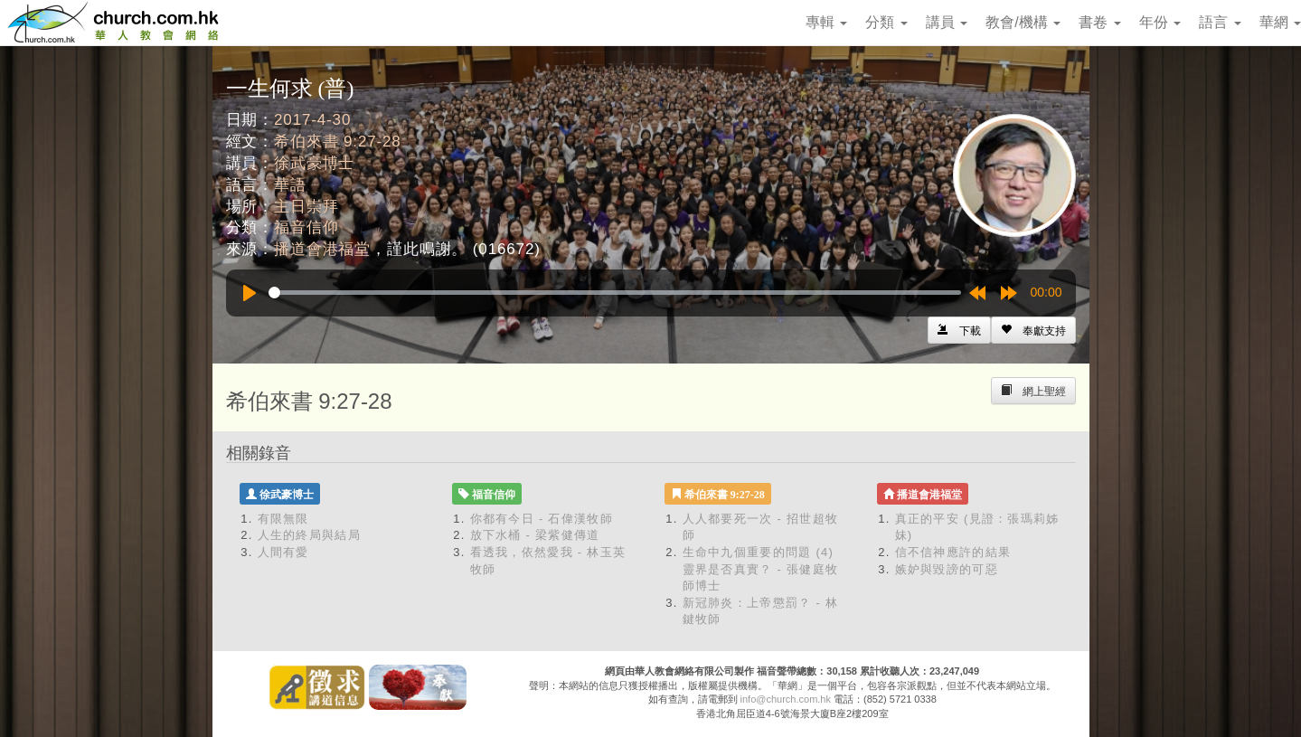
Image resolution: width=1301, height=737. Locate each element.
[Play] (249, 293)
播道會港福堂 (322, 249)
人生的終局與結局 (309, 535)
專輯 (826, 22)
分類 (886, 22)
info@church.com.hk (785, 699)
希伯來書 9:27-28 (337, 141)
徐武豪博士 (314, 163)
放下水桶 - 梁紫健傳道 (535, 535)
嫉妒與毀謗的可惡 (946, 569)
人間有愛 (283, 552)
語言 (1219, 22)
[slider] (615, 292)
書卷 (1099, 22)
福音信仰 (306, 227)
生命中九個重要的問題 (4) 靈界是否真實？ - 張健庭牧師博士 (761, 568)
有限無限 (283, 518)
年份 (1160, 22)
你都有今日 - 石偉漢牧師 (541, 518)
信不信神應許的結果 (953, 552)
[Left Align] (1033, 330)
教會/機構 (1023, 22)
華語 (290, 185)
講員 (946, 22)
